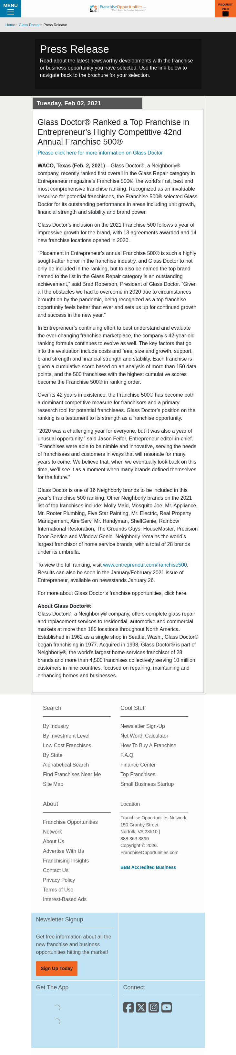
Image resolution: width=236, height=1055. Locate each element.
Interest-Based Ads (65, 899)
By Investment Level (66, 736)
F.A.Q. (127, 755)
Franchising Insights (66, 860)
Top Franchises (138, 774)
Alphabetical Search (66, 765)
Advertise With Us (63, 851)
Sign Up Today (57, 968)
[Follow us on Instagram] (155, 1010)
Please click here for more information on (100, 152)
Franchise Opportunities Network (153, 817)
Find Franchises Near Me (72, 774)
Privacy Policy (59, 880)
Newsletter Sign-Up (142, 726)
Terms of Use (58, 889)
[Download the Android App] (57, 1021)
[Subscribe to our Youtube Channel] (167, 1010)
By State (52, 755)
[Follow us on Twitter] (142, 1010)
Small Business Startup (147, 784)
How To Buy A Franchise (148, 745)
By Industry (56, 726)
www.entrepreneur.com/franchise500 (145, 565)
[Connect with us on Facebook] (129, 1010)
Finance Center (138, 765)
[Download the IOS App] (57, 1007)
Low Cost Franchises (67, 745)
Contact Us (55, 870)
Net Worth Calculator (144, 736)
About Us (53, 841)
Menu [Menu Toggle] (10, 8)
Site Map (53, 784)
